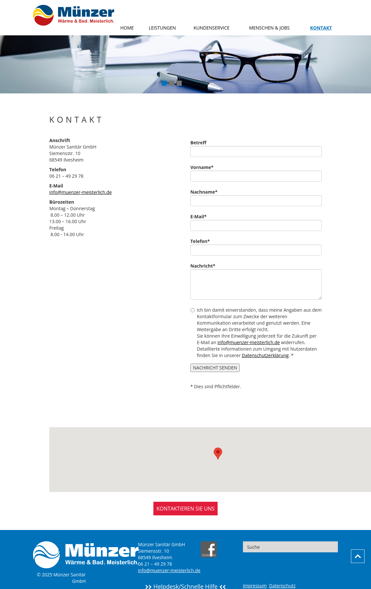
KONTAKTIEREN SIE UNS (186, 508)
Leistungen (162, 28)
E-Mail (200, 216)
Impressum (255, 586)
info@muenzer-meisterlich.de (80, 192)
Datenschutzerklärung (265, 355)
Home (127, 28)
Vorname (204, 167)
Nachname (206, 191)
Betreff (198, 142)
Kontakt (321, 28)
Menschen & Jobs (269, 28)
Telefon (202, 241)
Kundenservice (212, 28)
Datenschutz (282, 586)
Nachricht (205, 265)
